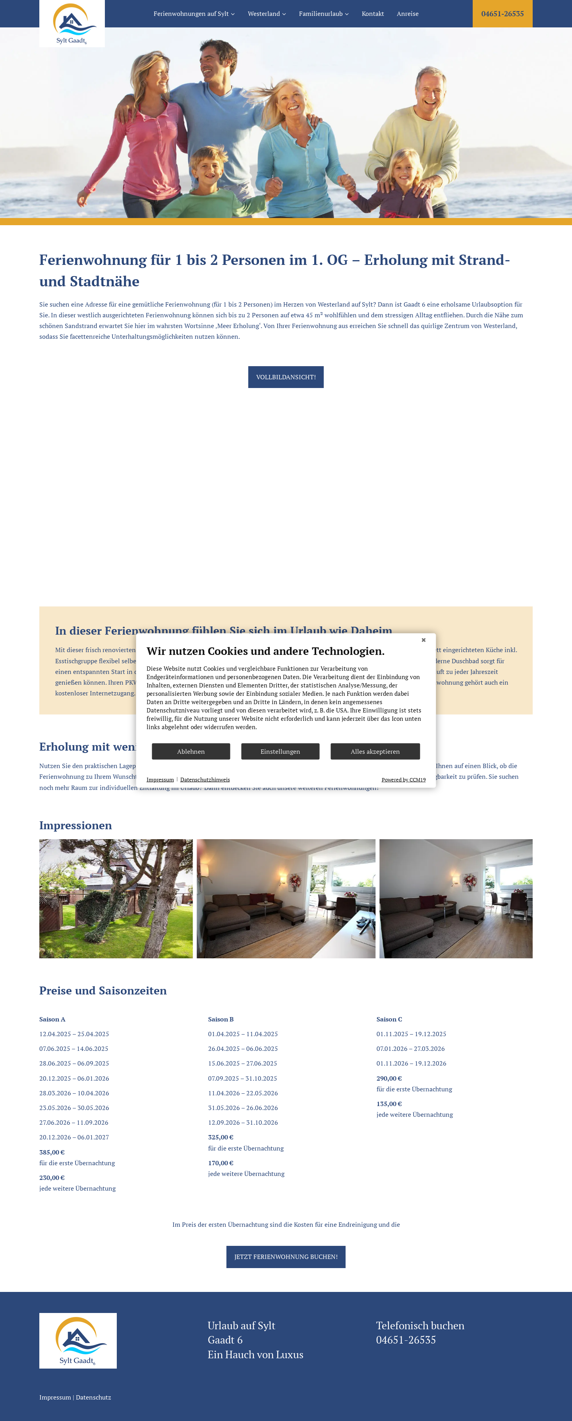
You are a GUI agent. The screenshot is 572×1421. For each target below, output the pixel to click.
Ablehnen (191, 751)
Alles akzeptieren (375, 751)
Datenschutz (93, 1397)
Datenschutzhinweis (205, 779)
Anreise (408, 13)
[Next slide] (526, 898)
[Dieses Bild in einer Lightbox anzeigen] (103, 898)
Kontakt (373, 13)
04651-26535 (502, 13)
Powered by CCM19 (404, 779)
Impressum (55, 1397)
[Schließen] (424, 640)
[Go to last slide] (45, 898)
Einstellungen (280, 751)
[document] (286, 693)
